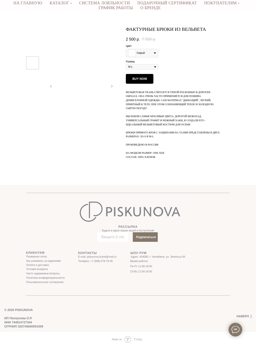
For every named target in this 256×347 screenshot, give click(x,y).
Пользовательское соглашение (45, 282)
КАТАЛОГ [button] (59, 3)
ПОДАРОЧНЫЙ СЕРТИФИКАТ (167, 3)
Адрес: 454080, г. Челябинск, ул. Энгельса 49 (158, 256)
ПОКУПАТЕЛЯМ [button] (220, 3)
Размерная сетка (36, 256)
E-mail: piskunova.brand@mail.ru (97, 256)
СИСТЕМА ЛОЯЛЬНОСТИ (104, 3)
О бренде (150, 7)
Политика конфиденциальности (45, 277)
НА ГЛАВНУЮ (27, 3)
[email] (112, 237)
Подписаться (146, 237)
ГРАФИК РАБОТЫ (115, 7)
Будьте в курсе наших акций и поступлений (128, 230)
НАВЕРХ (244, 316)
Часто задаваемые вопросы (43, 273)
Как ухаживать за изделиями (43, 260)
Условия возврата (37, 269)
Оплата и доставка (37, 265)
